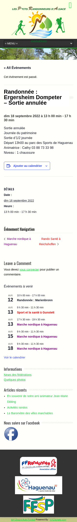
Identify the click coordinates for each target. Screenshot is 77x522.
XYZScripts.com (58, 519)
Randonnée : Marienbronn (35, 300)
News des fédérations (18, 374)
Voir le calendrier (14, 357)
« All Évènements (17, 68)
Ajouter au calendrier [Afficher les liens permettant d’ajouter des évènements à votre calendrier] (27, 165)
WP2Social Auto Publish (23, 519)
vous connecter (29, 269)
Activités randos (17, 407)
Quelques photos (15, 379)
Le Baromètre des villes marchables (30, 413)
